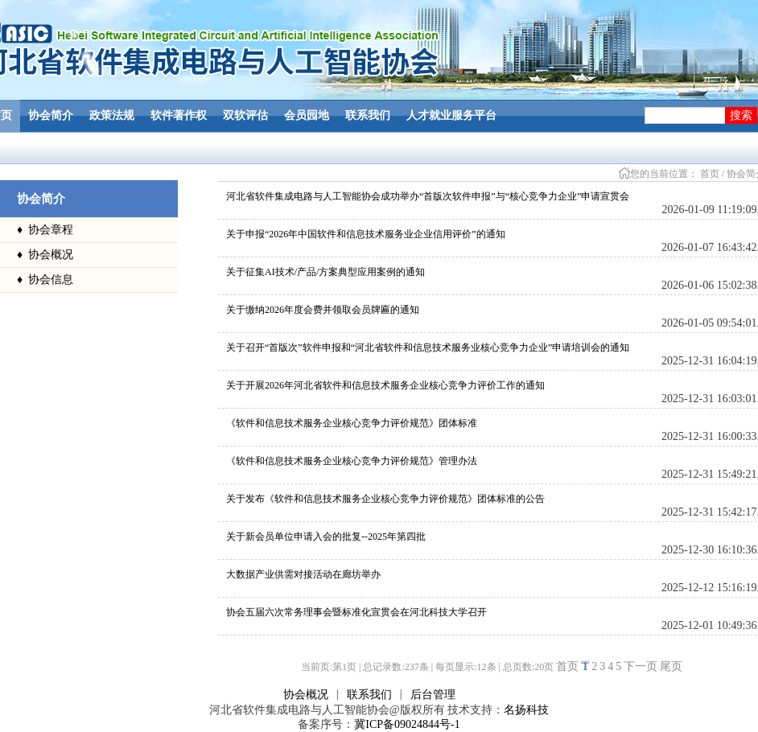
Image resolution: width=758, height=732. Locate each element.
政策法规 (111, 115)
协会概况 (305, 695)
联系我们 (367, 115)
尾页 (671, 666)
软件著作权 (178, 115)
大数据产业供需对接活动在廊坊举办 (303, 574)
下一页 (640, 666)
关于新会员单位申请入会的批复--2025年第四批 (326, 536)
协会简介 (50, 115)
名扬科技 (526, 710)
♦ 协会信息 (45, 279)
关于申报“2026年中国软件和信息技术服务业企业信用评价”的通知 (365, 234)
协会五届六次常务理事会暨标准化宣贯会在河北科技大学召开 (356, 612)
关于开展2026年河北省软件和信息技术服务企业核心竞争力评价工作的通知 (385, 385)
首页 (709, 173)
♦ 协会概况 (45, 255)
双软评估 (245, 115)
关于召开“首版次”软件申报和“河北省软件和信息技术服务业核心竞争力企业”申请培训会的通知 (427, 347)
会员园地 (306, 115)
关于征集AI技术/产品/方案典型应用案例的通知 (325, 272)
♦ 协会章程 (45, 230)
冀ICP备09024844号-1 (406, 724)
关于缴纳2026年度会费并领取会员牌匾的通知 (322, 309)
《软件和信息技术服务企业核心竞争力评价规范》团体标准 (351, 423)
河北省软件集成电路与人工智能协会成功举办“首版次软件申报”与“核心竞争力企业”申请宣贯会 (427, 196)
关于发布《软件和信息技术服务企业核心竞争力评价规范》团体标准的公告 (385, 498)
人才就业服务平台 (451, 115)
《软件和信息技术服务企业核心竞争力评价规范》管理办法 (351, 461)
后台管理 (432, 695)
